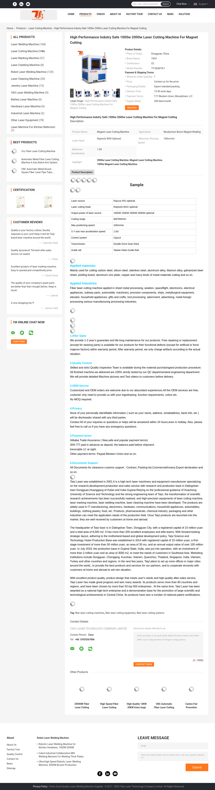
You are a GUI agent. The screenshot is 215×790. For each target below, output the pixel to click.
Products (85, 14)
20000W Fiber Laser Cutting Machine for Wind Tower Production (82, 706)
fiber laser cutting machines (89, 613)
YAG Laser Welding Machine (28, 92)
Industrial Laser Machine (25, 113)
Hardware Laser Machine (26, 106)
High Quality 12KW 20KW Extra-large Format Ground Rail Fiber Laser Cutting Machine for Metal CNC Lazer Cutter (137, 706)
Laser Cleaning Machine (25, 78)
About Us (115, 14)
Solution (184, 14)
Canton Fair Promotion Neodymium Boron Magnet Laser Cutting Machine (191, 706)
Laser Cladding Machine (25, 65)
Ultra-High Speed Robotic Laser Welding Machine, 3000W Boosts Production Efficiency (60, 763)
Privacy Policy (40, 786)
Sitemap (11, 768)
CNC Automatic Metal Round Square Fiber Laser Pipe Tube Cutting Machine (36, 172)
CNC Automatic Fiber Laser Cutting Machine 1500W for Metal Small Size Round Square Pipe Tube (164, 706)
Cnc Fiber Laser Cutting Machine (38, 151)
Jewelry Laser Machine (24, 85)
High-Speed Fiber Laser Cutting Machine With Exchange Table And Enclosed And (109, 706)
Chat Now (181, 4)
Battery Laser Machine (24, 99)
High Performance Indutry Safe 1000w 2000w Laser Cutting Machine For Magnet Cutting (93, 104)
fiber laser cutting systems (150, 613)
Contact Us (155, 14)
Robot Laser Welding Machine (29, 72)
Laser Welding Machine (25, 44)
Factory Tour (134, 14)
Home (71, 14)
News (170, 14)
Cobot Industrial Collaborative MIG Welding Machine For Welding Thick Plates (61, 755)
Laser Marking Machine (25, 58)
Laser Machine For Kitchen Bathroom (33, 127)
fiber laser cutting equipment (120, 613)
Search (165, 4)
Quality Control (14, 754)
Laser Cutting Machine (40, 28)
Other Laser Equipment (24, 120)
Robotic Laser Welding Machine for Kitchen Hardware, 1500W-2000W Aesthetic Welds (57, 746)
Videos (101, 14)
